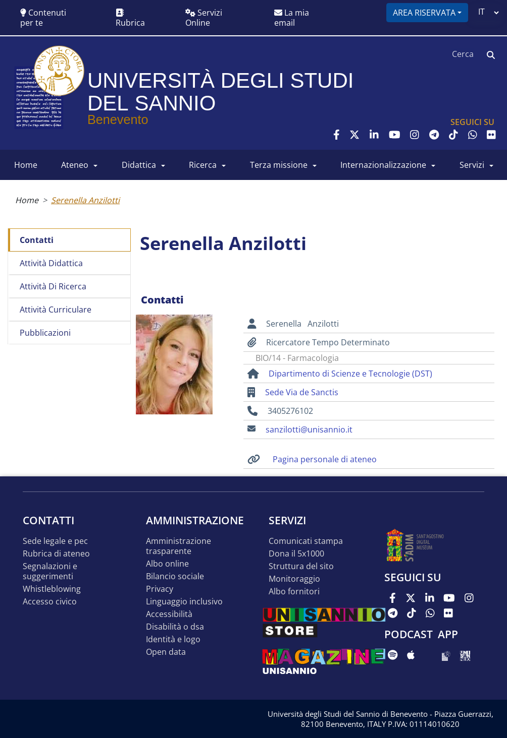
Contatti (37, 239)
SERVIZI (472, 164)
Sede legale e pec (55, 541)
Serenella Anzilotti (85, 200)
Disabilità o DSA (175, 627)
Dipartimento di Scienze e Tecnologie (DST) (350, 373)
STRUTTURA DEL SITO (301, 566)
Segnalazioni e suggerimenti (50, 571)
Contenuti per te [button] (43, 17)
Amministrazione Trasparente (178, 546)
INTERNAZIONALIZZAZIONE (383, 164)
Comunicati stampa (306, 541)
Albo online (167, 564)
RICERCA (203, 164)
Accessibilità (169, 614)
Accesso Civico (50, 601)
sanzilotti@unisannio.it (309, 429)
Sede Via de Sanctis (301, 392)
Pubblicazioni (45, 332)
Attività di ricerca (53, 286)
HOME (25, 164)
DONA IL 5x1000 (296, 553)
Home (26, 200)
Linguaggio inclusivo (184, 601)
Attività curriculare (55, 309)
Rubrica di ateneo (56, 553)
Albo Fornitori (294, 591)
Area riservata (424, 12)
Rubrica (130, 18)
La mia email (291, 17)
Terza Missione (279, 164)
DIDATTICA (139, 164)
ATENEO (74, 164)
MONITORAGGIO (294, 579)
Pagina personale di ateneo (325, 459)
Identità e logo (173, 639)
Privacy (159, 589)
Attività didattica (51, 263)
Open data (166, 652)
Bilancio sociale (175, 576)
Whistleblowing (52, 589)
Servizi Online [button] (203, 17)
